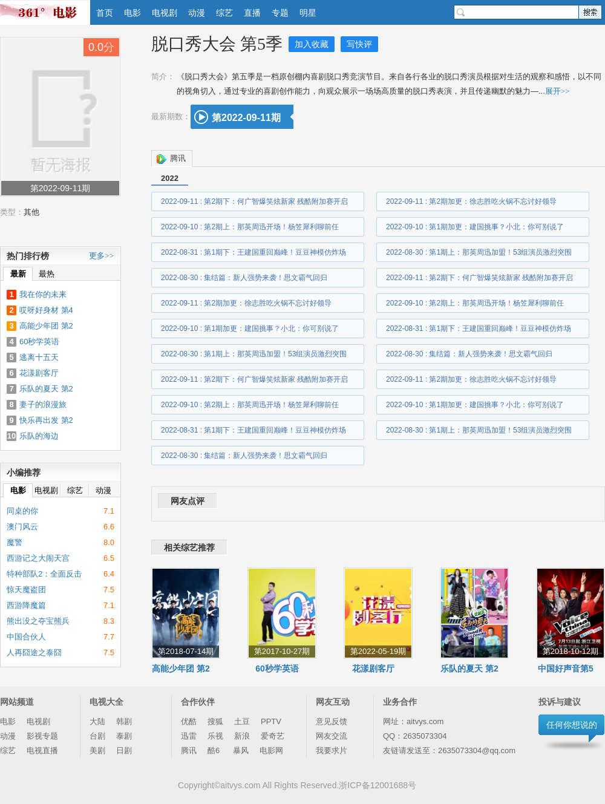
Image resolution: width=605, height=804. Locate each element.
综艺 (224, 13)
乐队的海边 (39, 435)
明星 (307, 13)
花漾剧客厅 (373, 668)
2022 (169, 178)
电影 (132, 13)
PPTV (271, 721)
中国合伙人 (26, 636)
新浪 (242, 735)
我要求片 (331, 750)
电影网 (271, 750)
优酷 (189, 721)
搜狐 (215, 721)
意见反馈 (331, 721)
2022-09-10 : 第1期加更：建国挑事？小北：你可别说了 (475, 227)
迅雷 (189, 735)
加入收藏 (312, 44)
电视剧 (164, 13)
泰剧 (124, 735)
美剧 (97, 750)
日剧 (124, 750)
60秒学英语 (277, 668)
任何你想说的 (571, 725)
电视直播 (42, 750)
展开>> (557, 91)
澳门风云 (22, 526)
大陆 (97, 721)
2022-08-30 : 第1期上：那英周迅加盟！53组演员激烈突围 (479, 252)
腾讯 (178, 158)
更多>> (101, 255)
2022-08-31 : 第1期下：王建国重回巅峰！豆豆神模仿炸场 (253, 252)
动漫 (196, 13)
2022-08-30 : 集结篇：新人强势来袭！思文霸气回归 (244, 277)
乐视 (215, 735)
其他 (31, 212)
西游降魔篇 (26, 605)
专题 (280, 13)
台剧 (97, 735)
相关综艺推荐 (189, 547)
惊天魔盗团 (26, 589)
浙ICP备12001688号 (377, 785)
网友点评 (187, 501)
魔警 (14, 542)
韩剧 (124, 721)
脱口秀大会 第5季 (217, 43)
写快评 (359, 44)
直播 (252, 13)
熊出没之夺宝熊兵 (38, 621)
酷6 (215, 750)
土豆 (242, 721)
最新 (18, 273)
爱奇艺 (272, 735)
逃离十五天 (39, 357)
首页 (104, 13)
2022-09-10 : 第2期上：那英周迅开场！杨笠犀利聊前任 (250, 227)
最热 (46, 273)
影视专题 (42, 735)
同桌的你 (22, 510)
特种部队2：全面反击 (44, 573)
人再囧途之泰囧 (34, 652)
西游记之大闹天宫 (38, 558)
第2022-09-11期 (246, 118)
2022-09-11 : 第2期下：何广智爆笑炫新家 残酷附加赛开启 (254, 201)
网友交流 (331, 735)
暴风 (241, 750)
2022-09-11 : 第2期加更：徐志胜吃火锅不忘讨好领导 (471, 201)
